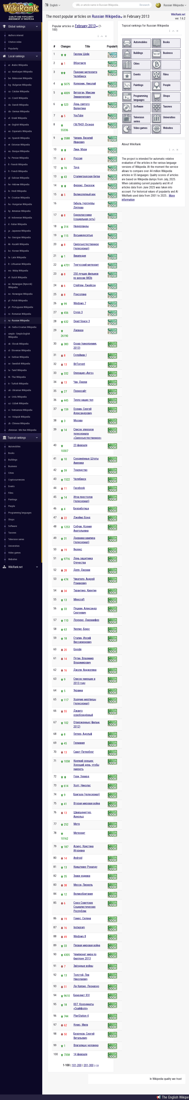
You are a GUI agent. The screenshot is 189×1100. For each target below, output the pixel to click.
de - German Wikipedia (18, 111)
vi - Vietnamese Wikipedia (20, 410)
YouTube (78, 115)
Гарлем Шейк (81, 54)
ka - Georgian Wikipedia (19, 237)
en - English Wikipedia (18, 124)
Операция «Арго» (83, 373)
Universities (13, 545)
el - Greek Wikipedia (17, 118)
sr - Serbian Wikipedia (18, 357)
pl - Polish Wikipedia (18, 300)
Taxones (12, 532)
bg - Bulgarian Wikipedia (19, 84)
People (11, 506)
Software (12, 526)
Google (77, 649)
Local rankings (20, 56)
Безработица (81, 508)
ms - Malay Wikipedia (18, 270)
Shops (11, 519)
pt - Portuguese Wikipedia (20, 307)
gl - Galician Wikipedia (18, 177)
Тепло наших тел (83, 400)
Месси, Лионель (83, 885)
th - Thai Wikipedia (17, 377)
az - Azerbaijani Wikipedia (20, 71)
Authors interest (16, 35)
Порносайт (79, 391)
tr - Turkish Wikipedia (18, 383)
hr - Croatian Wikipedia (19, 197)
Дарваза (78, 330)
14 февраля (80, 1054)
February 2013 (86, 26)
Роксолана (79, 294)
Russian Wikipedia (171, 5)
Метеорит (79, 833)
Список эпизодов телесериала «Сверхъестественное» (87, 434)
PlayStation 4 (81, 1015)
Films (10, 492)
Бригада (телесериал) (86, 794)
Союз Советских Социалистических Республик (84, 907)
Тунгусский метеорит (86, 264)
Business (12, 466)
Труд (76, 167)
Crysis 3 (78, 312)
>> (97, 1065)
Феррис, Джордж (84, 185)
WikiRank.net (21, 567)
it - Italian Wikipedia (17, 224)
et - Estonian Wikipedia (19, 144)
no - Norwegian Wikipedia (20, 294)
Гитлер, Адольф (82, 734)
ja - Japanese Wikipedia (19, 230)
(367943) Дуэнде (83, 124)
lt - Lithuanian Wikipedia (19, 264)
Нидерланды (81, 226)
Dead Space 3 (81, 321)
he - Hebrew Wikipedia (18, 184)
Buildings (12, 459)
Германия (79, 743)
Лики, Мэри (80, 149)
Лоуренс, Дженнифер (86, 620)
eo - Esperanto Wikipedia (20, 131)
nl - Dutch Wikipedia (17, 277)
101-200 (77, 1065)
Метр (76, 824)
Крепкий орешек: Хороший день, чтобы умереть (86, 765)
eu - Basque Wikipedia (18, 151)
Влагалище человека (85, 1045)
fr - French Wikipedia (18, 171)
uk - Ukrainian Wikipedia (19, 390)
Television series (16, 539)
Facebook (79, 488)
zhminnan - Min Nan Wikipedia (22, 430)
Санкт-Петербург (83, 752)
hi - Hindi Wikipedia (17, 191)
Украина (78, 690)
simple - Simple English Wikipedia (19, 335)
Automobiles (14, 446)
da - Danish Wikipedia (18, 104)
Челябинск (79, 479)
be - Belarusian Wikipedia (20, 78)
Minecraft (78, 599)
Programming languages (19, 512)
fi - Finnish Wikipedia (18, 164)
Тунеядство (80, 470)
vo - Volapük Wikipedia (19, 416)
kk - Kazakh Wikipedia (18, 244)
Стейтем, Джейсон (84, 285)
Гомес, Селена (82, 918)
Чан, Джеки (80, 382)
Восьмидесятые (83, 235)
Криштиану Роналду (85, 867)
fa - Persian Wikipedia (18, 157)
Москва (77, 420)
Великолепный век (84, 194)
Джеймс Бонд (81, 517)
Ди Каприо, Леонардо (86, 986)
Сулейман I (80, 355)
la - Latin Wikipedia (17, 257)
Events (11, 486)
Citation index (14, 42)
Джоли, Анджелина (84, 670)
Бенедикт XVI (81, 995)
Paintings (12, 499)
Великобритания (83, 894)
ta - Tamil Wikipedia (17, 370)
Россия (77, 158)
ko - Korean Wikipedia (18, 250)
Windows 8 (79, 936)
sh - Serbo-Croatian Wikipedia (22, 327)
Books (11, 453)
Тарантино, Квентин (84, 590)
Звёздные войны (83, 966)
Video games (14, 552)
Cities (11, 473)
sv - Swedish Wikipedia (19, 363)
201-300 (88, 1065)
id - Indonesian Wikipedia (20, 217)
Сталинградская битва (86, 176)
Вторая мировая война (86, 803)
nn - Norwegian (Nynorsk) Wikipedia (20, 286)
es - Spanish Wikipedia (19, 138)
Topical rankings (20, 437)
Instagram (79, 927)
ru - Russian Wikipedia (18, 320)
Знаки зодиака (81, 876)
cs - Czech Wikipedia (18, 98)
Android (77, 858)
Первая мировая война (86, 945)
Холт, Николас (82, 785)
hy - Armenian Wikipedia (19, 211)
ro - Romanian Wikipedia (19, 314)
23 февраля (80, 445)
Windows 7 (79, 303)
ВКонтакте (79, 63)
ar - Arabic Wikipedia (18, 65)
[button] (98, 36)
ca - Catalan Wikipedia (18, 91)
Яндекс (77, 549)
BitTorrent (79, 364)
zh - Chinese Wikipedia (19, 423)
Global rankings (20, 26)
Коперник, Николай (84, 83)
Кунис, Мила (80, 1024)
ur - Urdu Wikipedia (17, 396)
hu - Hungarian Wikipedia (20, 204)
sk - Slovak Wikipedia (18, 343)
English (52, 5)
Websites (12, 559)
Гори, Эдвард (81, 776)
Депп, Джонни (81, 570)
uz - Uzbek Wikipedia (18, 403)
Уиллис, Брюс (81, 629)
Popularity (13, 48)
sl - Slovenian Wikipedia (19, 350)
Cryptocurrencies (16, 479)
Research (145, 4)
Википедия (79, 255)
